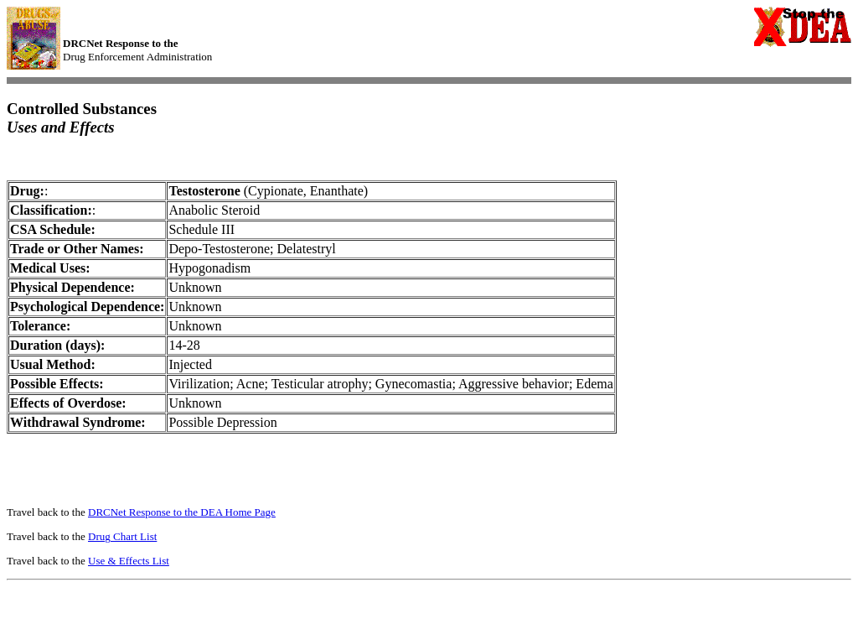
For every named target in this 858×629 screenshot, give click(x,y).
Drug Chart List (122, 536)
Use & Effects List (128, 560)
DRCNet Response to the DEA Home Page (182, 512)
